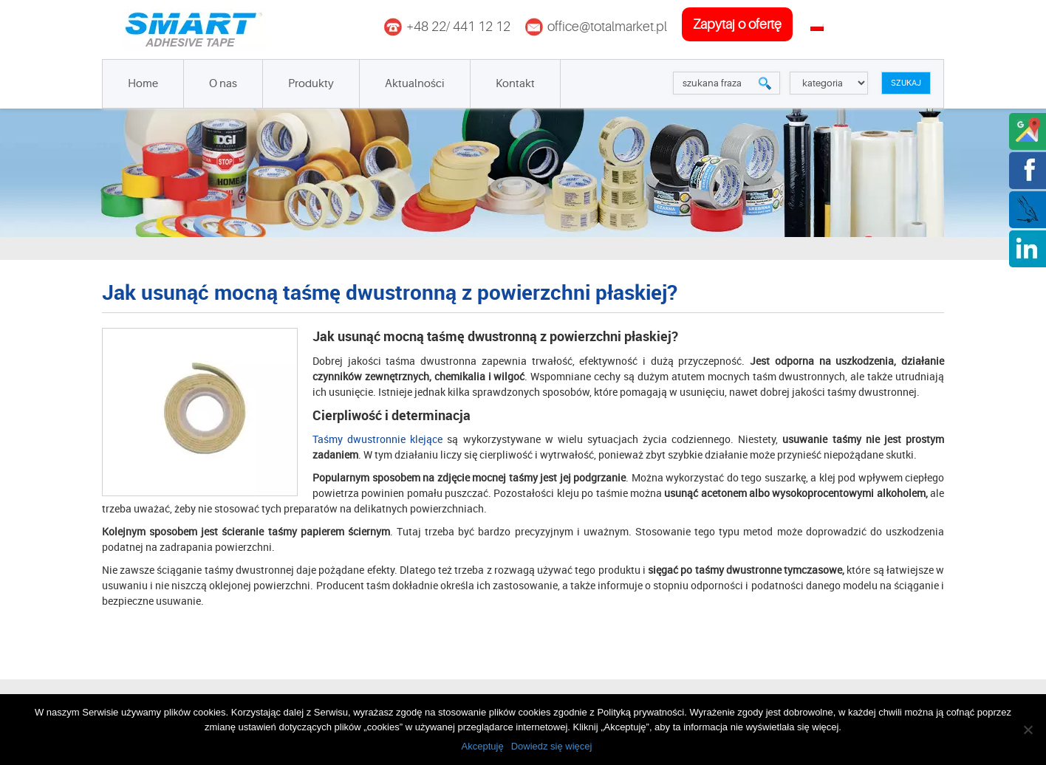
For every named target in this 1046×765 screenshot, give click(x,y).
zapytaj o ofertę (737, 24)
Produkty (311, 84)
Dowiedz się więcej (551, 746)
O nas (223, 84)
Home (143, 84)
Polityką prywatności (640, 712)
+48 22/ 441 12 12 (458, 26)
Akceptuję (483, 746)
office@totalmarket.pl (607, 26)
